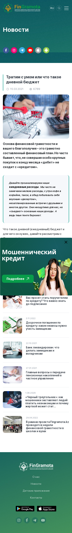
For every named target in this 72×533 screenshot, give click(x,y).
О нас (36, 476)
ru (52, 8)
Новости (36, 483)
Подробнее (18, 279)
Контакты (36, 497)
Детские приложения (36, 490)
